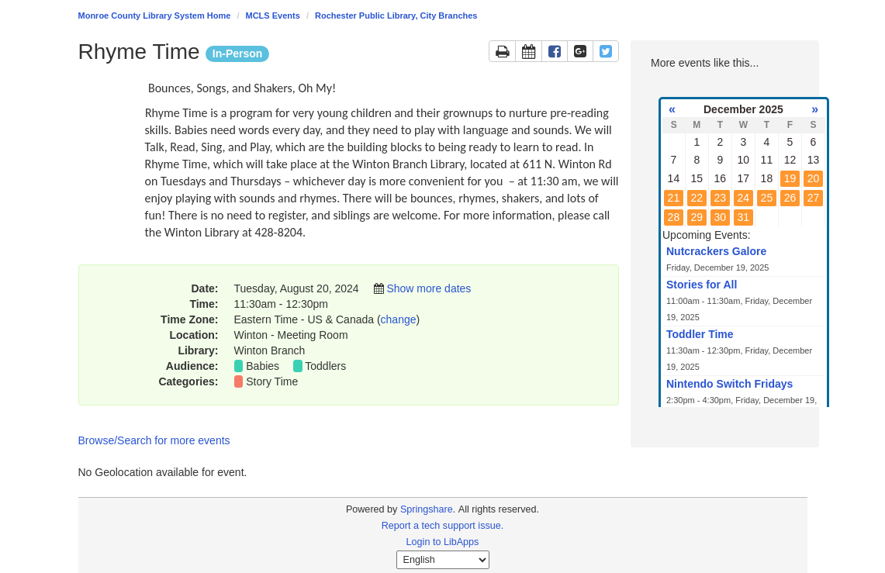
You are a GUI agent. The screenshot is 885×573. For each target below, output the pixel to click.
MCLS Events (273, 15)
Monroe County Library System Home (154, 15)
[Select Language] (442, 560)
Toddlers (325, 366)
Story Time (272, 381)
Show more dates (428, 288)
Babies (262, 366)
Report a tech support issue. (443, 525)
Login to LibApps (442, 542)
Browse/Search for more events (154, 440)
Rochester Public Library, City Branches (396, 15)
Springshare (426, 509)
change (399, 319)
